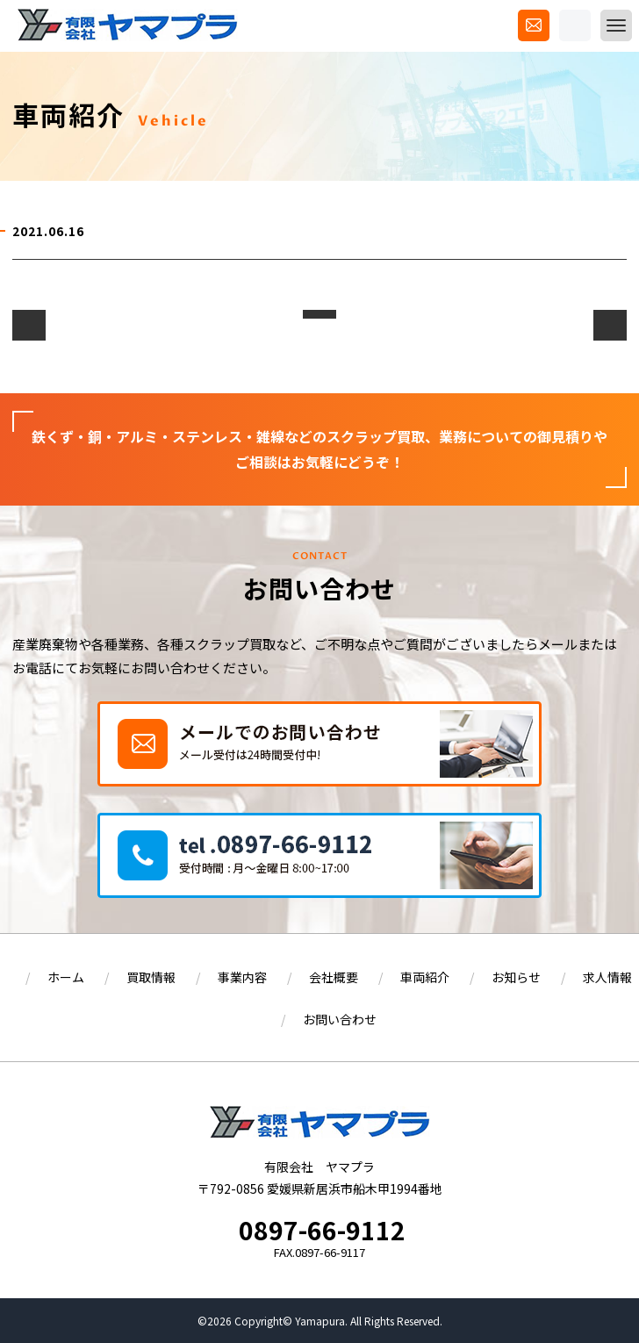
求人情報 (607, 977)
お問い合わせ (340, 1019)
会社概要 (333, 977)
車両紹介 (424, 977)
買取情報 (151, 977)
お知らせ (516, 977)
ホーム (65, 977)
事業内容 (242, 977)
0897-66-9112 (322, 1229)
